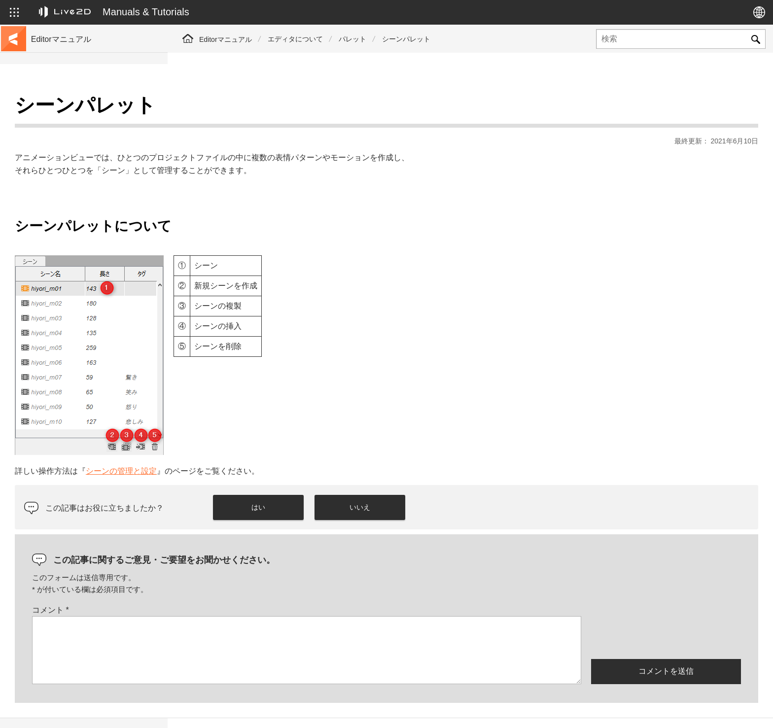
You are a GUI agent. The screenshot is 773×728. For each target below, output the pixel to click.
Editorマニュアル (225, 39)
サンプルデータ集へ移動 (70, 140)
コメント (218, 585)
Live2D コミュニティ (710, 710)
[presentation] (666, 612)
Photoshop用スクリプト (70, 377)
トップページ (53, 108)
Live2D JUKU (568, 710)
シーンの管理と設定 (288, 446)
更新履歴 (46, 171)
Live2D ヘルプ (633, 710)
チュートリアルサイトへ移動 (77, 124)
